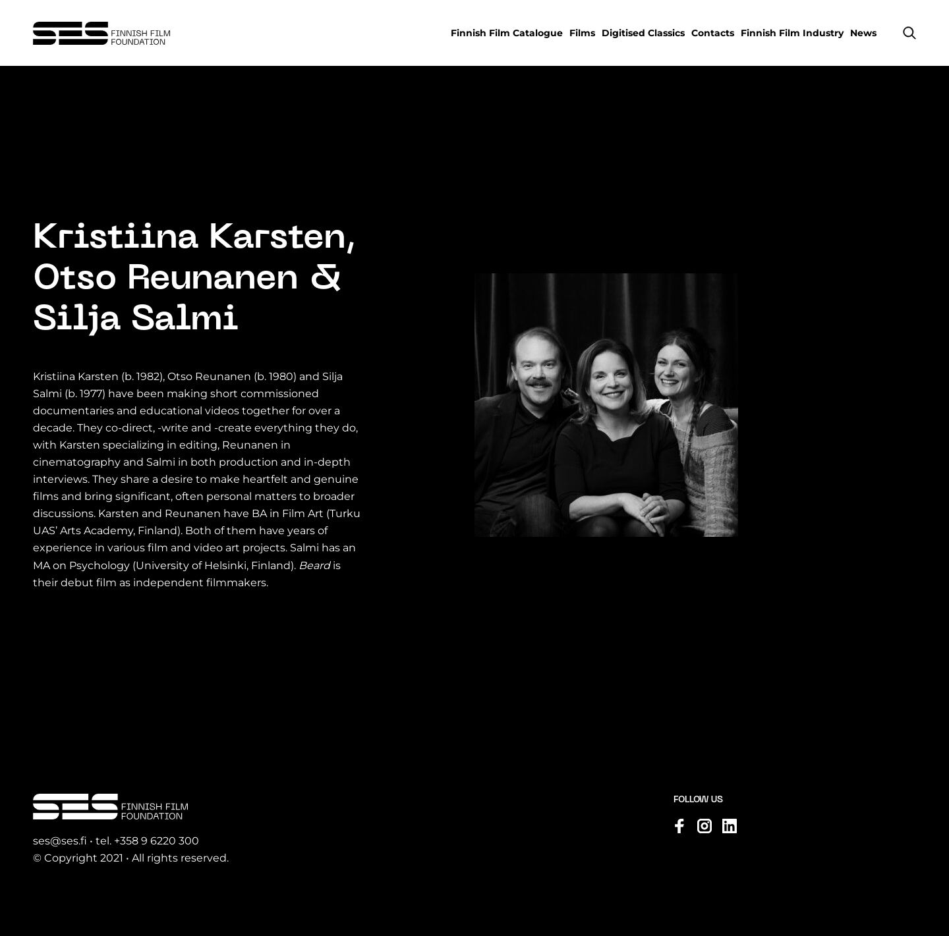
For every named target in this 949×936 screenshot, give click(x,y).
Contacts (712, 33)
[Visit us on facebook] (679, 826)
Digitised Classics (643, 33)
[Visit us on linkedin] (729, 826)
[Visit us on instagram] (704, 826)
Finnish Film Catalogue (507, 33)
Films (582, 33)
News (863, 33)
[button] (909, 33)
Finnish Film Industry (792, 33)
